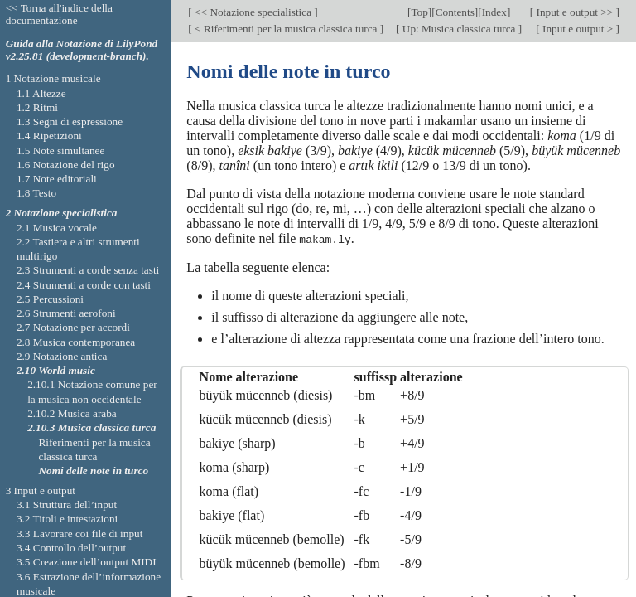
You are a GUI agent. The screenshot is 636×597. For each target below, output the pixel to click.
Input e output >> (574, 12)
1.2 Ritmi (37, 107)
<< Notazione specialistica (253, 12)
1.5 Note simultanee (60, 150)
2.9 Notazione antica (62, 356)
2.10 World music (56, 370)
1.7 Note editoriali (57, 178)
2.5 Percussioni (50, 299)
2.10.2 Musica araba (72, 413)
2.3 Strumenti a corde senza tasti (88, 270)
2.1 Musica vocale (57, 227)
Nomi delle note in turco (93, 470)
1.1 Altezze (41, 93)
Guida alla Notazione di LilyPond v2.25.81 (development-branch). (82, 49)
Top (419, 12)
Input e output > (578, 28)
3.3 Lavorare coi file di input (80, 533)
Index (494, 12)
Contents (455, 12)
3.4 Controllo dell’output (71, 547)
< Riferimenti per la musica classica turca (286, 28)
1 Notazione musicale (53, 78)
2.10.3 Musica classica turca (91, 427)
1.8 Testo (36, 193)
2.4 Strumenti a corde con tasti (84, 285)
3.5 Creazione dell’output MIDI (87, 562)
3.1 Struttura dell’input (67, 504)
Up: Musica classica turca (458, 28)
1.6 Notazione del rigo (66, 164)
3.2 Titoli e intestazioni (67, 518)
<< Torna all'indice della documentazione (59, 14)
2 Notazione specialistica (62, 212)
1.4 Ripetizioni (49, 135)
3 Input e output (40, 490)
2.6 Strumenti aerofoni (66, 313)
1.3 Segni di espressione (70, 121)
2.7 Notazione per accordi (73, 327)
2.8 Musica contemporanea (76, 342)
